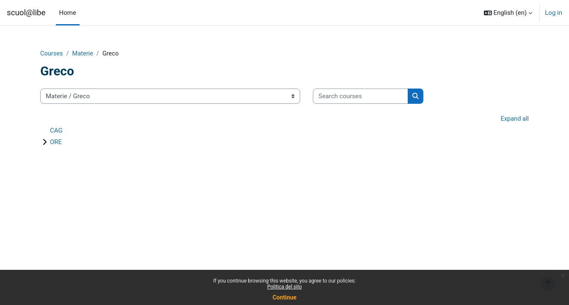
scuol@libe (26, 12)
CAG (56, 131)
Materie (83, 54)
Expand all (514, 119)
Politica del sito (284, 287)
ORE (56, 143)
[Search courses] (360, 97)
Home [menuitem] (67, 13)
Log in (553, 13)
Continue (285, 297)
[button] (508, 12)
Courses (52, 54)
